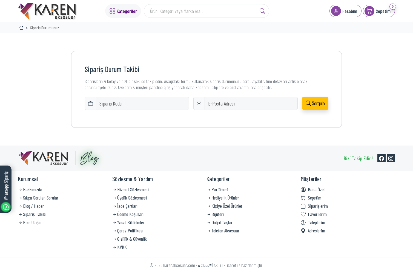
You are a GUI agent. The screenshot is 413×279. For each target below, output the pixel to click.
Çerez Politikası (127, 230)
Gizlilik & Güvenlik (129, 239)
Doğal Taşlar (219, 222)
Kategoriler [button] (123, 11)
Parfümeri (217, 189)
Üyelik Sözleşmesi (129, 198)
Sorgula (315, 103)
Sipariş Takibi (32, 214)
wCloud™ (204, 265)
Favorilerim (314, 214)
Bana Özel (313, 189)
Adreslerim (313, 230)
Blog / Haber (31, 206)
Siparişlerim (314, 206)
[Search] (206, 11)
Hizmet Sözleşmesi (130, 189)
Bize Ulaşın (29, 222)
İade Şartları (124, 206)
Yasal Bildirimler (128, 222)
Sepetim (311, 198)
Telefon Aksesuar (222, 230)
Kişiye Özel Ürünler (224, 206)
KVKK (119, 247)
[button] (345, 11)
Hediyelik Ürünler (222, 198)
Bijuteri (215, 214)
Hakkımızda (30, 189)
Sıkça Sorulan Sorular (38, 198)
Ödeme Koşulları (128, 214)
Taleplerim (313, 222)
